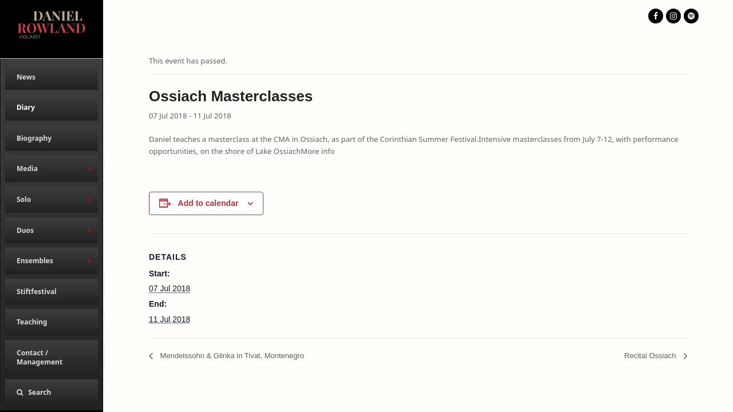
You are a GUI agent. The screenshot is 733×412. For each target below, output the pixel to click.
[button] (51, 392)
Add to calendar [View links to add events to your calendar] (208, 203)
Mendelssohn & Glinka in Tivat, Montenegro (231, 355)
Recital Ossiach (651, 355)
